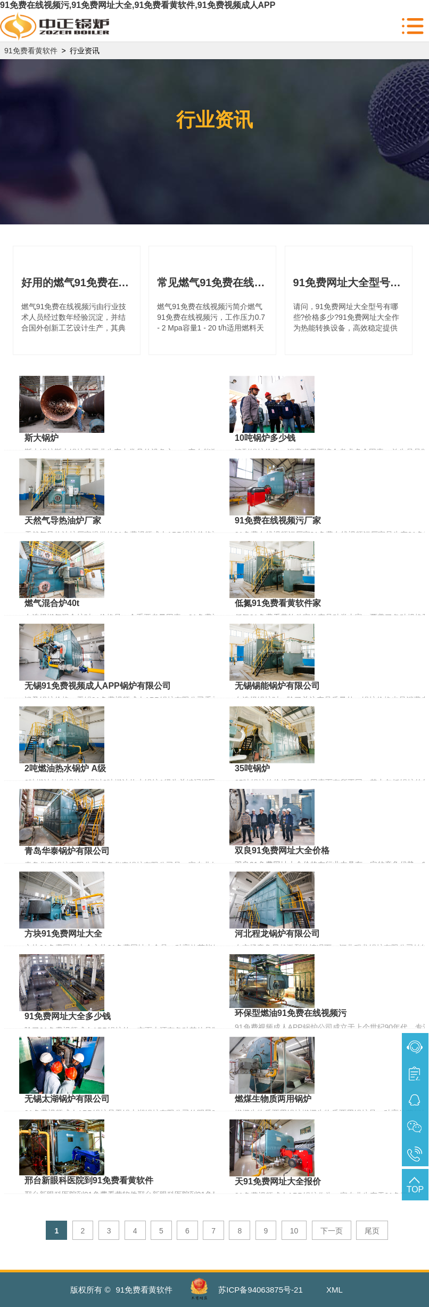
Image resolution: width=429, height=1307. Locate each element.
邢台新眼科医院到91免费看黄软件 (88, 1180)
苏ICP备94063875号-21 (260, 1289)
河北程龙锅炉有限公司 (277, 933)
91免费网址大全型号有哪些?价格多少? (348, 282)
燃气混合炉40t (51, 603)
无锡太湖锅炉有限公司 (67, 1098)
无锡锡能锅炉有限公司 (277, 685)
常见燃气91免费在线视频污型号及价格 (212, 282)
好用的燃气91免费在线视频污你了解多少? (76, 282)
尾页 (372, 1231)
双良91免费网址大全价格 (282, 850)
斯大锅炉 (41, 437)
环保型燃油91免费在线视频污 (290, 1013)
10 (294, 1231)
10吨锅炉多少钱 (265, 437)
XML (334, 1289)
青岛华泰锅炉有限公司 (67, 851)
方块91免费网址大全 (63, 933)
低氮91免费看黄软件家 (278, 603)
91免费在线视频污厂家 (278, 520)
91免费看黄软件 (30, 50)
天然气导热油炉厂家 (62, 520)
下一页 (331, 1231)
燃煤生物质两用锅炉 (273, 1098)
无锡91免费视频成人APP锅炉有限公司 (97, 685)
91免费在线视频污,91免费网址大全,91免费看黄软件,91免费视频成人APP (137, 5)
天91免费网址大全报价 (278, 1181)
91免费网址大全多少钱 (67, 1016)
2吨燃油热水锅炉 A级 (65, 768)
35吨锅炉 (252, 768)
